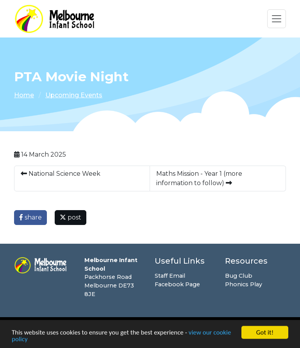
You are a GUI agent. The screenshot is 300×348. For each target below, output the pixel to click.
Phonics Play (243, 284)
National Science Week (60, 173)
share (30, 217)
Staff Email (170, 275)
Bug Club (238, 275)
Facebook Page (177, 284)
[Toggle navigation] (276, 18)
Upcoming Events (73, 95)
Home (24, 95)
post (70, 217)
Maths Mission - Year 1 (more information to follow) (199, 178)
